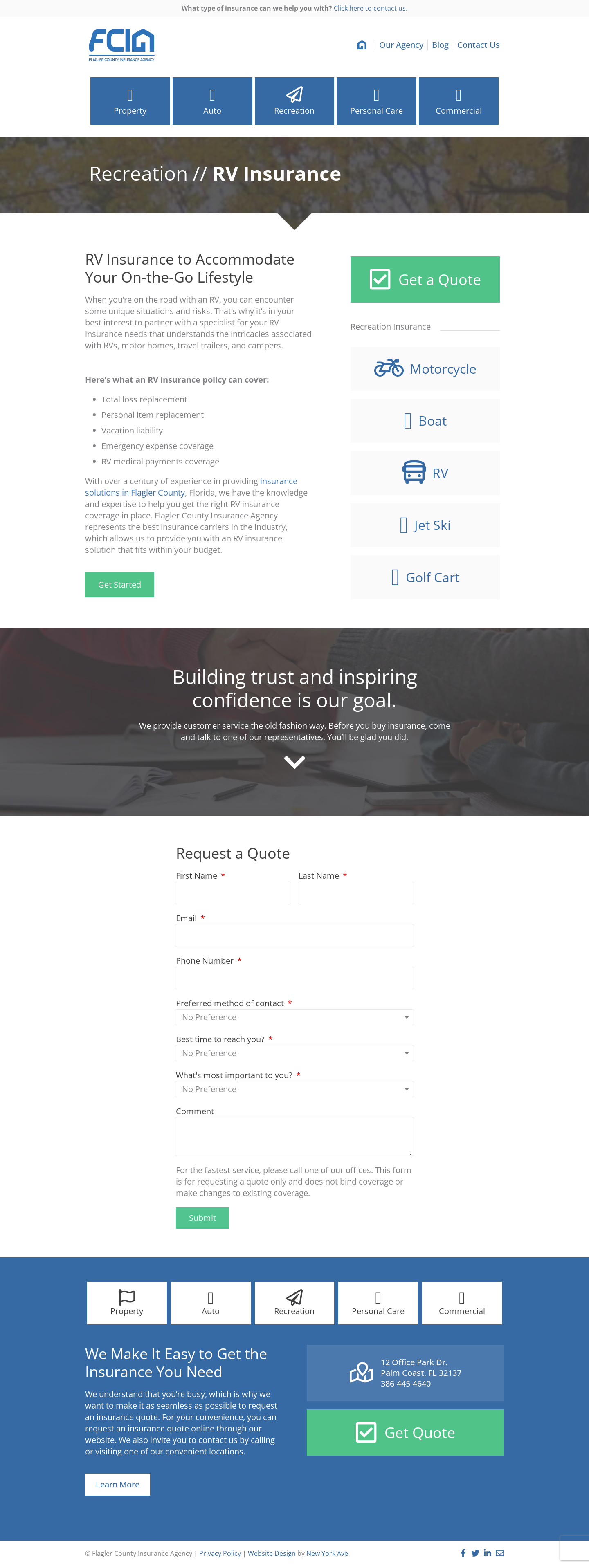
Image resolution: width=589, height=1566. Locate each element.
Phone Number (206, 960)
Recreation (294, 113)
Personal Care (376, 113)
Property (130, 113)
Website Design (272, 1553)
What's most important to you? (235, 1075)
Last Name (320, 875)
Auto (212, 110)
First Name (197, 875)
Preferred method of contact (231, 1003)
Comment (195, 1111)
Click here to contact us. (370, 8)
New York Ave (327, 1553)
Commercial (459, 113)
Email (187, 918)
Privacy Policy (220, 1553)
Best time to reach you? (221, 1039)
